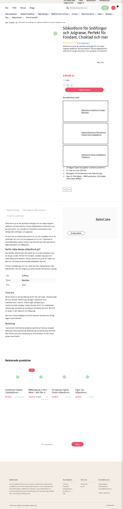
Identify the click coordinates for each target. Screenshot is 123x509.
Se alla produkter (76, 233)
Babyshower (17, 17)
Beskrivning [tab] (13, 210)
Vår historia (84, 484)
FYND (14, 8)
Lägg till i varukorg (84, 90)
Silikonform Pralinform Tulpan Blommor (93, 111)
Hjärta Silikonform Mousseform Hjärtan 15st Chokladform (93, 134)
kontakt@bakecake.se (105, 489)
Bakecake (111, 505)
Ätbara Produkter (28, 14)
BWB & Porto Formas (60, 14)
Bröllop (109, 14)
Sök (105, 8)
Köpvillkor (66, 486)
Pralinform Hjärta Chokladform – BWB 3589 (13, 391)
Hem (6, 22)
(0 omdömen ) (84, 43)
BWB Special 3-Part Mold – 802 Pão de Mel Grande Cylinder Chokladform (38, 391)
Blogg (32, 8)
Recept (23, 8)
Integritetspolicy (67, 489)
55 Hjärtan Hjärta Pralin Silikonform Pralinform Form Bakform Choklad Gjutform (60, 391)
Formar (75, 14)
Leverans (65, 484)
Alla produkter (11, 14)
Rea (6, 8)
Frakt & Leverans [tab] (15, 216)
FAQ (64, 493)
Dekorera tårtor (87, 14)
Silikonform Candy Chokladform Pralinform (93, 156)
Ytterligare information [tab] (34, 210)
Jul (16, 22)
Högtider (11, 22)
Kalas (100, 14)
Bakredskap (43, 14)
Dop (6, 17)
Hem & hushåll (32, 17)
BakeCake (25, 280)
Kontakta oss (67, 491)
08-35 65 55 (107, 493)
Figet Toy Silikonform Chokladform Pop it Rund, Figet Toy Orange (84, 391)
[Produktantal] (68, 85)
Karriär (83, 486)
